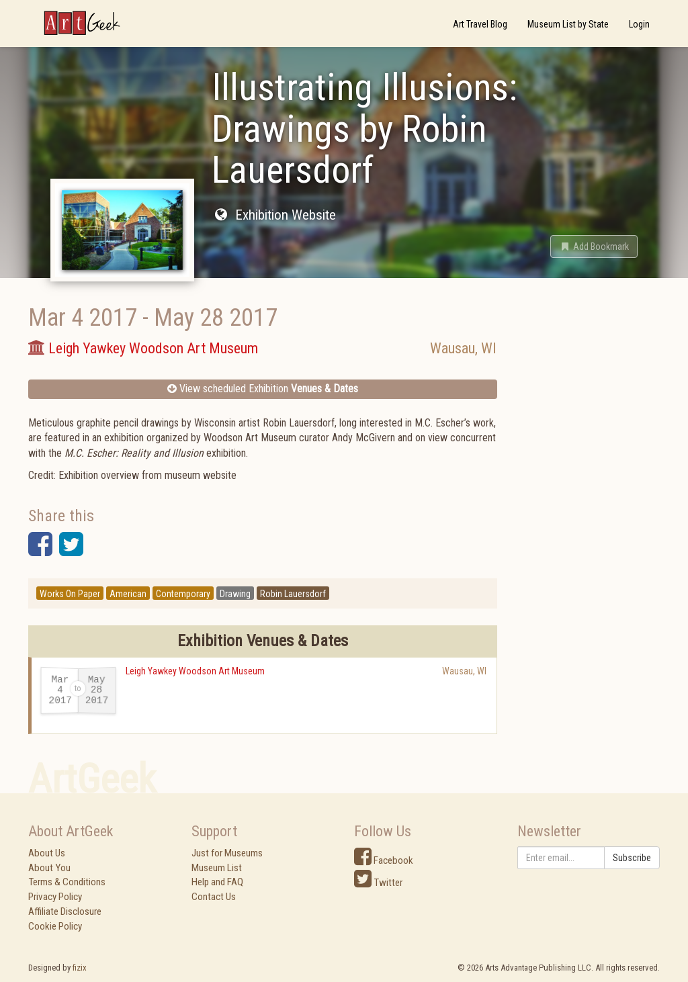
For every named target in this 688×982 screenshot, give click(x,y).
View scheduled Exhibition (262, 388)
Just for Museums (227, 853)
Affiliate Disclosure (64, 911)
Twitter (378, 883)
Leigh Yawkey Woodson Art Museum (195, 671)
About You (49, 868)
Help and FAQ (217, 882)
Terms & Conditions (66, 882)
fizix (80, 968)
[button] (594, 246)
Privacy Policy (55, 897)
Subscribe (632, 857)
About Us (46, 853)
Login (639, 24)
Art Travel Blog (480, 24)
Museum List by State (568, 24)
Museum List (216, 868)
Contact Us (213, 897)
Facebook (383, 860)
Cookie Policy (55, 926)
